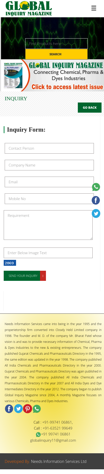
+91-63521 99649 (57, 428)
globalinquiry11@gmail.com (53, 440)
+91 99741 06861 (53, 434)
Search (55, 54)
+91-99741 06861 (57, 422)
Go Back (90, 107)
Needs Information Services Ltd (59, 461)
